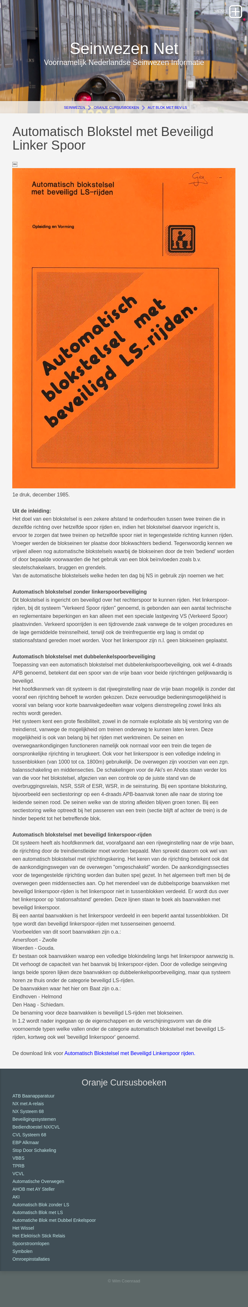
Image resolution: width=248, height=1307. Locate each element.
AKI (16, 1196)
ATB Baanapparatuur (33, 1095)
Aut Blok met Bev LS (167, 107)
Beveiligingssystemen (34, 1119)
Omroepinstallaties (31, 1259)
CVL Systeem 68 (29, 1134)
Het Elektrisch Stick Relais (38, 1235)
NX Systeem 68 (28, 1111)
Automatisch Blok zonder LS (40, 1204)
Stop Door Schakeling (34, 1150)
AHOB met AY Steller (33, 1189)
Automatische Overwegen (38, 1181)
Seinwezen (74, 107)
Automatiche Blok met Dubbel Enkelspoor (54, 1220)
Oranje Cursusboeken (116, 107)
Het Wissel (23, 1228)
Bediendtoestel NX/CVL (36, 1127)
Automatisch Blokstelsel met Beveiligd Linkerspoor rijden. (129, 1053)
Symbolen (22, 1251)
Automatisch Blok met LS (37, 1212)
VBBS (18, 1158)
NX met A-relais (28, 1103)
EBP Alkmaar (25, 1142)
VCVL (18, 1173)
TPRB (18, 1165)
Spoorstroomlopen (30, 1243)
